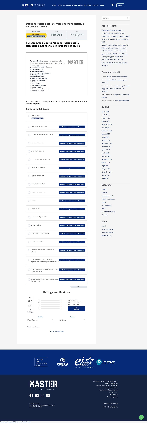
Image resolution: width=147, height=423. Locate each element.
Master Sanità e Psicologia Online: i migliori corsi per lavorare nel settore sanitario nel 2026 (115, 39)
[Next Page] (86, 286)
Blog (102, 5)
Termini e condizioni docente (108, 390)
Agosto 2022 (106, 162)
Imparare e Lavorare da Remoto (117, 77)
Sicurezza (105, 215)
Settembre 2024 (107, 131)
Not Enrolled (36, 34)
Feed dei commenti (108, 232)
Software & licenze (70, 5)
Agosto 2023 (106, 150)
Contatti (96, 5)
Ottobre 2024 (106, 127)
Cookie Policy (114, 394)
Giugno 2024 (106, 140)
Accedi (104, 226)
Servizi (80, 5)
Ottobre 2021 (106, 175)
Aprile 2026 (105, 112)
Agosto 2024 (106, 134)
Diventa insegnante (111, 383)
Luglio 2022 (105, 166)
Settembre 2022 (107, 159)
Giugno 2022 (106, 169)
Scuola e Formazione (108, 212)
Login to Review (76, 308)
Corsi (60, 5)
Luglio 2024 (105, 137)
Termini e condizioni (111, 388)
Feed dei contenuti (108, 229)
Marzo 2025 (105, 121)
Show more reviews (57, 331)
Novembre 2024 (107, 124)
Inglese (104, 202)
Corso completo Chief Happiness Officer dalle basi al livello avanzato (115, 88)
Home (54, 5)
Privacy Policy (113, 392)
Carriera (104, 189)
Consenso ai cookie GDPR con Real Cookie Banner (15, 422)
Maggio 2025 (106, 118)
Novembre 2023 (107, 147)
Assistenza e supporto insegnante (107, 386)
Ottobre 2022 (106, 156)
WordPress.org (106, 235)
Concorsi (104, 193)
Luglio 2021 (105, 178)
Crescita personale (107, 196)
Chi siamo (87, 5)
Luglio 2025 (105, 115)
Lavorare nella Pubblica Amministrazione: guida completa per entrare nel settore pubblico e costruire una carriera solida (115, 48)
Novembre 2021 (107, 172)
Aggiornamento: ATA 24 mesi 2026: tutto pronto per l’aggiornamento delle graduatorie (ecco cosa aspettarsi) (115, 56)
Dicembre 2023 (107, 143)
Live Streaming (106, 205)
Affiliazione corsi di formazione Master (105, 381)
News (103, 208)
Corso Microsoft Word (121, 100)
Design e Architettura (108, 199)
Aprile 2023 (105, 153)
